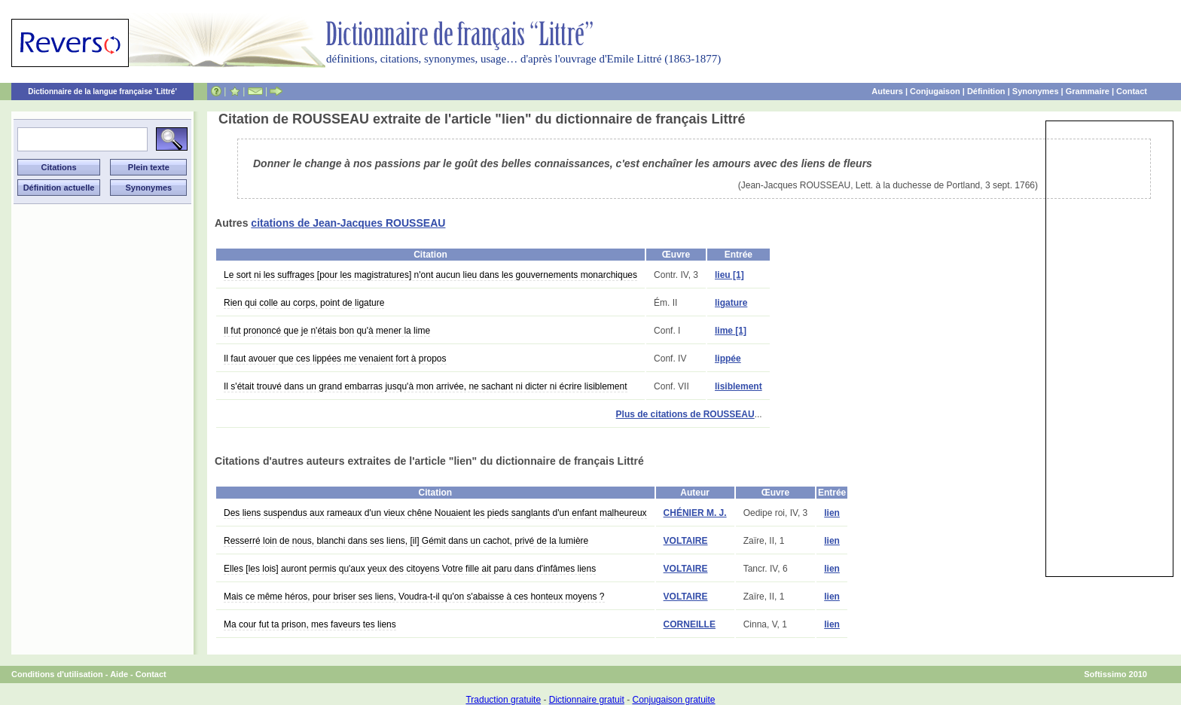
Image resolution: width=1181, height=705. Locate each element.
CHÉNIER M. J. (695, 513)
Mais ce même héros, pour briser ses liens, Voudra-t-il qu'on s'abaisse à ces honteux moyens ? (414, 596)
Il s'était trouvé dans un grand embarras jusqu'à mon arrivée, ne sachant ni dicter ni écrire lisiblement (425, 386)
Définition (986, 91)
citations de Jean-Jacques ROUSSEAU (348, 223)
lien (832, 513)
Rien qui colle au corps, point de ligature (304, 303)
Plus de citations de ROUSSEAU (685, 414)
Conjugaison (935, 91)
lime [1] (730, 330)
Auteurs (887, 91)
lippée (728, 358)
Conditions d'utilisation (57, 674)
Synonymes (1035, 91)
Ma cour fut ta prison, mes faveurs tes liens (310, 624)
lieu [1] (729, 275)
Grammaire (1087, 91)
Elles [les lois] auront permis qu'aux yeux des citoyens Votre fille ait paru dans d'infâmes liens (410, 568)
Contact (1131, 91)
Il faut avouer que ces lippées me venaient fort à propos (335, 358)
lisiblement (738, 386)
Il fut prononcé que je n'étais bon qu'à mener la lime (327, 330)
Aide (119, 674)
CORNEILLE (690, 624)
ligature (731, 303)
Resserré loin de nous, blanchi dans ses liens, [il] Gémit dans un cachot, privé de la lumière (406, 541)
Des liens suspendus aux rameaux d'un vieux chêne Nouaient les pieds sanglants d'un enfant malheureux (435, 513)
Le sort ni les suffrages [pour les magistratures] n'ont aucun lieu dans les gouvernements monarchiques (430, 275)
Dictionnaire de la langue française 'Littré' (102, 91)
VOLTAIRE (686, 541)
